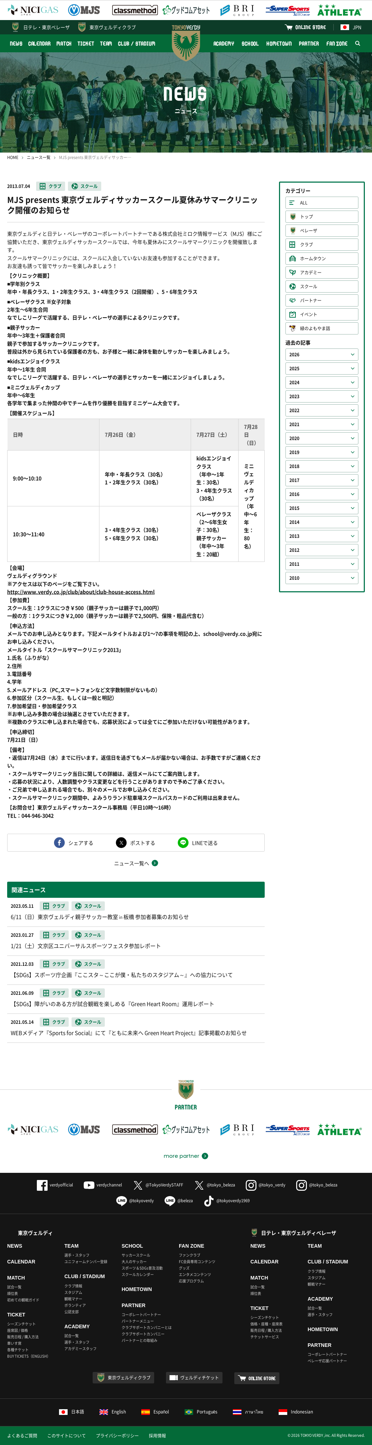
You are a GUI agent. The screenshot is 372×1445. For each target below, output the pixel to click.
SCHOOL (250, 43)
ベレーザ (308, 230)
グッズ (184, 1268)
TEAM (106, 43)
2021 (294, 424)
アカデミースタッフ (80, 1348)
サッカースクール (136, 1255)
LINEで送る (205, 842)
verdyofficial (55, 1185)
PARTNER (309, 43)
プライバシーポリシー (117, 1435)
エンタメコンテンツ (195, 1274)
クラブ (55, 186)
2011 (294, 564)
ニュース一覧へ (131, 863)
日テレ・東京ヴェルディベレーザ (298, 1232)
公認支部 (71, 1311)
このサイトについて (66, 1435)
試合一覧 (14, 1287)
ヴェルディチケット (199, 1377)
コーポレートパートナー (141, 1314)
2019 (294, 452)
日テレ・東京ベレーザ (46, 27)
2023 (294, 396)
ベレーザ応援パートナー (327, 1360)
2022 (294, 410)
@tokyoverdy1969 (227, 1201)
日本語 (71, 1411)
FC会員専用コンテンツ (197, 1261)
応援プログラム (191, 1280)
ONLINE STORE (310, 27)
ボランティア (75, 1305)
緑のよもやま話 (315, 328)
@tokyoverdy (135, 1201)
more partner (181, 1156)
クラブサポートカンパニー (143, 1333)
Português (201, 1411)
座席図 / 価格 (17, 1330)
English (112, 1411)
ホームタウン (313, 258)
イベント (308, 314)
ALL (304, 202)
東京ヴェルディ (35, 1232)
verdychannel (103, 1185)
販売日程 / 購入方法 (23, 1336)
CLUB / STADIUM (137, 43)
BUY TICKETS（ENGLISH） (28, 1356)
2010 (294, 578)
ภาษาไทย (248, 1411)
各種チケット (18, 1349)
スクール (89, 186)
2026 (294, 354)
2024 (294, 382)
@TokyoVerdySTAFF (158, 1185)
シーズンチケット (21, 1323)
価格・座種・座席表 (266, 1323)
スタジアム (73, 1292)
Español (155, 1411)
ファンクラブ (189, 1255)
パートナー (311, 300)
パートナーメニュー (138, 1321)
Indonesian (296, 1411)
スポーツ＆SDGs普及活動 (142, 1268)
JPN (351, 27)
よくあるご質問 (22, 1435)
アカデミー (311, 272)
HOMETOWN (279, 43)
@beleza (179, 1201)
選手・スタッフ (76, 1255)
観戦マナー (73, 1298)
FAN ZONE (337, 43)
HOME (12, 157)
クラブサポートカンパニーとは (147, 1327)
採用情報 (157, 1435)
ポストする (142, 842)
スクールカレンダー (138, 1274)
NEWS (16, 43)
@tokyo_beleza (214, 1185)
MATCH (64, 43)
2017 (294, 480)
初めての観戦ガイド (23, 1299)
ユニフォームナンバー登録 (85, 1261)
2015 (294, 508)
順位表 (12, 1293)
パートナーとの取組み (139, 1340)
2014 (294, 522)
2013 (294, 536)
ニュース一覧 (38, 157)
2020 (294, 438)
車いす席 (14, 1343)
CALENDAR (39, 43)
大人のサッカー (134, 1261)
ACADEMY (224, 43)
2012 (294, 550)
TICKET (86, 43)
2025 (294, 368)
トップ (306, 216)
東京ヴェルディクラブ (112, 27)
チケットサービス (264, 1336)
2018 (294, 466)
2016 (294, 494)
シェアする (80, 842)
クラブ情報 (73, 1286)
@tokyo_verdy (265, 1185)
